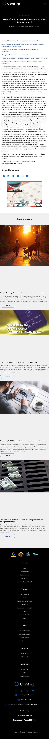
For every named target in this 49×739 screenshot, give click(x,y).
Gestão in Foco (35, 26)
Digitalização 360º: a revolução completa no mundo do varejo (23, 441)
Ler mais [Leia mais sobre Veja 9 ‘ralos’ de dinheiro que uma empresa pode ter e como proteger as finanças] (8, 536)
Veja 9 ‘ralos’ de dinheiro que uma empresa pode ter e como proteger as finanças (22, 521)
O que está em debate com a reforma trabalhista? (18, 362)
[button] (45, 3)
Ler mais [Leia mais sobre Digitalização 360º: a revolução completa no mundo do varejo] (8, 455)
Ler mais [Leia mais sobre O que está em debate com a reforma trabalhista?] (8, 377)
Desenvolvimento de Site (22, 732)
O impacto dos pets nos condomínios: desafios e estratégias (22, 293)
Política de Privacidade (24, 715)
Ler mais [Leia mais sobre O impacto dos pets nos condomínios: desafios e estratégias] (8, 305)
